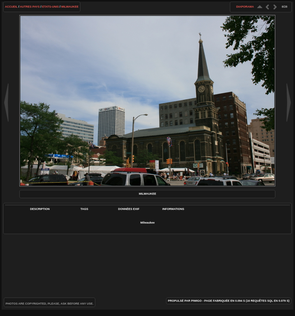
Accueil (11, 6)
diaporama (245, 6)
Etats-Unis (50, 6)
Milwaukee (70, 6)
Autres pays (30, 6)
